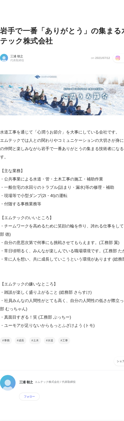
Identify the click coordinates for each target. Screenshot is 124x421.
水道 (50, 340)
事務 (7, 340)
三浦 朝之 (16, 56)
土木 (36, 340)
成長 (21, 340)
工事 (65, 340)
